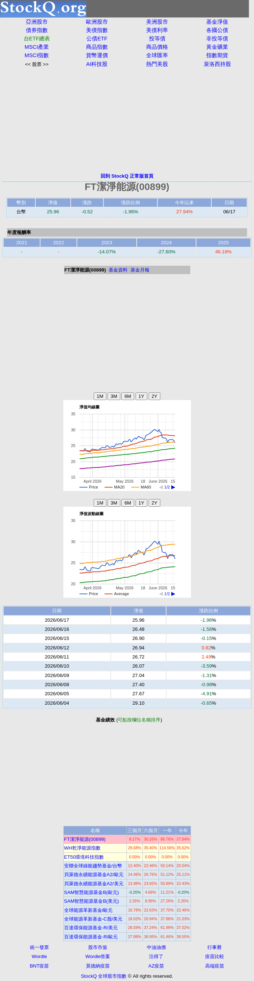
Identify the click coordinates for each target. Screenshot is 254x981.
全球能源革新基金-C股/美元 (93, 919)
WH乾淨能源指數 (82, 848)
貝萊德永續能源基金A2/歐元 (94, 874)
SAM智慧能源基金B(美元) (91, 901)
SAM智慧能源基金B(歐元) (91, 892)
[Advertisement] (127, 120)
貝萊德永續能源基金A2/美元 (94, 883)
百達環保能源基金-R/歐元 (91, 937)
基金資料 (118, 270)
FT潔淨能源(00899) (85, 839)
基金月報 (139, 270)
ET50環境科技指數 (84, 857)
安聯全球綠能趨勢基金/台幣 (93, 866)
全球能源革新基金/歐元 (88, 910)
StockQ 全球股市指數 (103, 976)
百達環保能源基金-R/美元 (91, 927)
